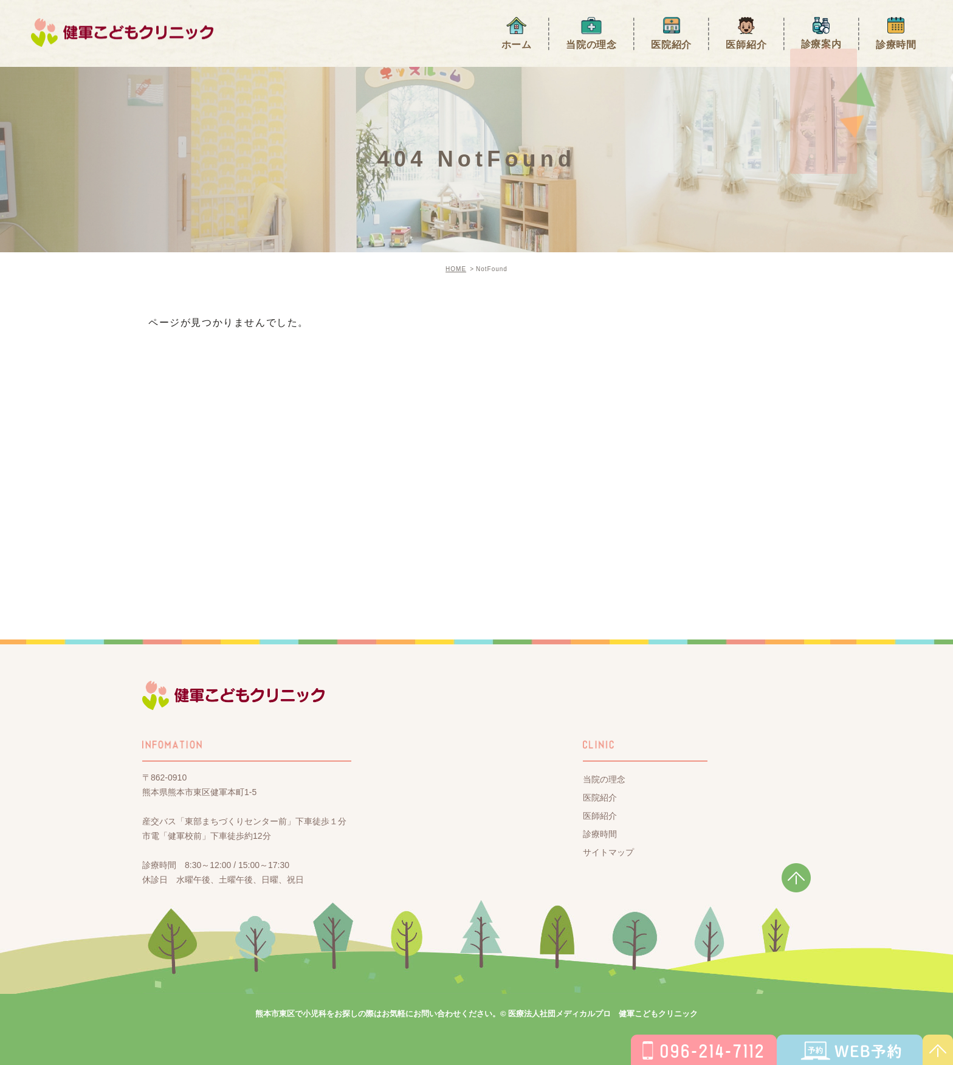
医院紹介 (671, 44)
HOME (456, 269)
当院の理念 (591, 44)
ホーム (516, 44)
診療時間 (896, 44)
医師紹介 (746, 44)
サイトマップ (608, 851)
